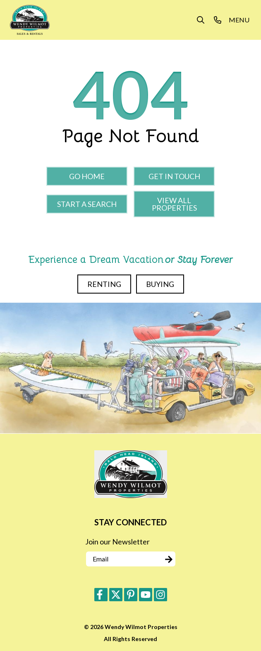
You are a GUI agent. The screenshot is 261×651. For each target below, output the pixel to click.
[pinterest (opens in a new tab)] (130, 594)
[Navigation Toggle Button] (239, 20)
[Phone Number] (217, 20)
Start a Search (87, 204)
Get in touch (174, 176)
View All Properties (174, 204)
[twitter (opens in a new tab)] (115, 594)
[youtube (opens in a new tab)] (145, 594)
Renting (104, 284)
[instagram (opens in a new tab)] (160, 594)
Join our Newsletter (117, 541)
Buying (160, 284)
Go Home (87, 176)
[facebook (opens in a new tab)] (101, 594)
